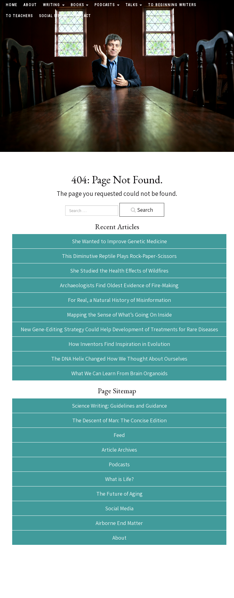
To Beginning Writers (172, 5)
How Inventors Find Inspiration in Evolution (119, 343)
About (30, 5)
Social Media (53, 16)
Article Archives (119, 449)
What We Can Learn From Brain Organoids (119, 373)
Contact (82, 16)
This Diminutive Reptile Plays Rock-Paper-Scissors (119, 255)
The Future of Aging (119, 493)
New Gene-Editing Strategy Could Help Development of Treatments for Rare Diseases (119, 329)
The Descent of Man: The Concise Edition (119, 420)
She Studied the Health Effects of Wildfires (119, 270)
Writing (53, 5)
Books (80, 5)
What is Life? (119, 478)
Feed (119, 434)
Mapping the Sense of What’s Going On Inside (119, 314)
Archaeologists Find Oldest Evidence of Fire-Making (119, 285)
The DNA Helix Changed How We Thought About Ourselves (119, 358)
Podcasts (106, 5)
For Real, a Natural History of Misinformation (119, 299)
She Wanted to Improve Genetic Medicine (119, 241)
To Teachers (19, 16)
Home (11, 5)
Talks (134, 5)
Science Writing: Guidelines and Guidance (119, 405)
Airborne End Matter (119, 522)
